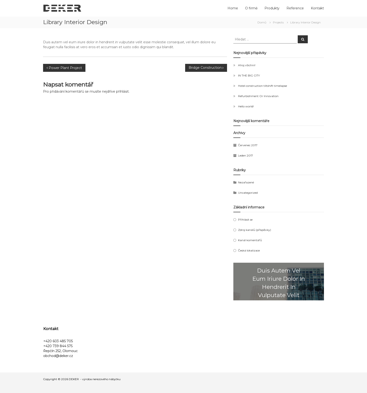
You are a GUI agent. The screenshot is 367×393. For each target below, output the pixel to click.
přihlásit (122, 91)
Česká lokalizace (249, 250)
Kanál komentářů (250, 240)
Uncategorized (248, 192)
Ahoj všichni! (246, 65)
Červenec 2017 (247, 145)
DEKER (74, 379)
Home (233, 8)
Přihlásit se (245, 219)
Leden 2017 (245, 155)
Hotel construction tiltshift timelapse (262, 85)
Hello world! (246, 106)
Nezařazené (246, 182)
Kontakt (317, 8)
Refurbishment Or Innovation (258, 96)
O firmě (251, 8)
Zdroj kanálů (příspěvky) (254, 230)
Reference (295, 8)
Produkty (271, 8)
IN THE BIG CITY (249, 75)
